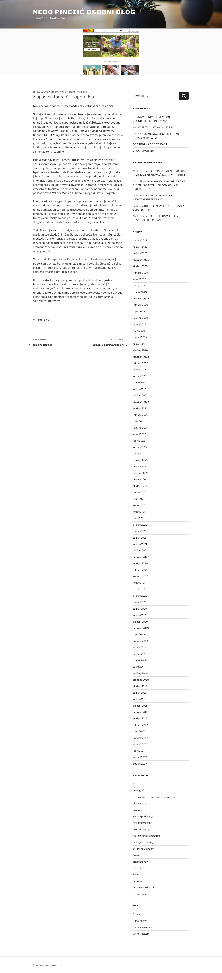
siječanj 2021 (140, 550)
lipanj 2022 (139, 440)
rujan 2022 (139, 421)
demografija (139, 790)
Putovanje (138, 868)
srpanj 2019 (139, 647)
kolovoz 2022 (140, 427)
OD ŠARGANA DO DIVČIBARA (150, 144)
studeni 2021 (140, 485)
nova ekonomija (141, 829)
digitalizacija (139, 803)
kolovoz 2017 (140, 737)
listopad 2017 (140, 724)
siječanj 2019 (140, 673)
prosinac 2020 (141, 557)
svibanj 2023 (140, 376)
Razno (136, 874)
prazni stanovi (140, 861)
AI (134, 784)
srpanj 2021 (139, 511)
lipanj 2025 (139, 285)
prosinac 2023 (141, 356)
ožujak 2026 (140, 246)
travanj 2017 (140, 763)
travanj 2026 (140, 240)
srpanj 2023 (139, 369)
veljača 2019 (140, 666)
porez (136, 855)
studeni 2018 (140, 686)
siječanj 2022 (140, 473)
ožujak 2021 (139, 537)
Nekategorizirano (142, 822)
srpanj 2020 (139, 582)
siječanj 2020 (140, 621)
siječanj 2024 (140, 350)
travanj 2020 (140, 602)
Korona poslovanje (143, 816)
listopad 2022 (140, 414)
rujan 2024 (139, 311)
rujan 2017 (139, 731)
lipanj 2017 (139, 750)
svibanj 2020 (140, 595)
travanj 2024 (140, 337)
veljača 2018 (140, 699)
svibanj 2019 (140, 653)
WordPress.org (141, 933)
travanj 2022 (140, 453)
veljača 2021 (140, 544)
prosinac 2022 (141, 401)
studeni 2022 (140, 408)
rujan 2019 (139, 634)
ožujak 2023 (140, 382)
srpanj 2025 (139, 279)
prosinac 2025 (141, 259)
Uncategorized (141, 893)
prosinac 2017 (141, 712)
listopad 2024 (140, 304)
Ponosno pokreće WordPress (48, 964)
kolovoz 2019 (140, 641)
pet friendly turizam (143, 848)
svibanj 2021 (140, 524)
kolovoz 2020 (140, 576)
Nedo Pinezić (78, 92)
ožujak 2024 (140, 343)
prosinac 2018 (141, 679)
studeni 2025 (140, 266)
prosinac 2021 (141, 479)
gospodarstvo (140, 810)
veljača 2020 (140, 615)
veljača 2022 (140, 466)
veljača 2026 (140, 253)
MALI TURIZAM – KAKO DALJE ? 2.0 (153, 127)
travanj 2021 (140, 531)
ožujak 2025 (140, 292)
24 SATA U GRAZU (143, 150)
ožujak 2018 (140, 692)
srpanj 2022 (139, 434)
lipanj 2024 (139, 330)
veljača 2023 (140, 389)
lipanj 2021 (139, 518)
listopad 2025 (140, 272)
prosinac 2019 (141, 628)
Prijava (137, 914)
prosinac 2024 (141, 298)
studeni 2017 (140, 718)
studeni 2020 (140, 563)
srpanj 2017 (139, 744)
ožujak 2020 (140, 608)
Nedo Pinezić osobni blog (84, 12)
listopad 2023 (140, 363)
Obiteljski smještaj (143, 842)
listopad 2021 (140, 492)
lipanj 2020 (139, 589)
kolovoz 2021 (140, 505)
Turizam (44, 320)
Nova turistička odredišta (147, 835)
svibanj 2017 (140, 757)
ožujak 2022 (140, 460)
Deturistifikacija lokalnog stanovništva (154, 797)
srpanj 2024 (139, 324)
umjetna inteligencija (144, 887)
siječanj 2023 (140, 395)
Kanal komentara (142, 927)
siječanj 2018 (140, 705)
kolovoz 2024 (140, 317)
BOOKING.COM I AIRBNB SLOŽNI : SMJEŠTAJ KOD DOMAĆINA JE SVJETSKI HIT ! (159, 185)
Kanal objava (140, 920)
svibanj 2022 (140, 447)
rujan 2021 (139, 498)
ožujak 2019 (140, 660)
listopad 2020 (140, 569)
